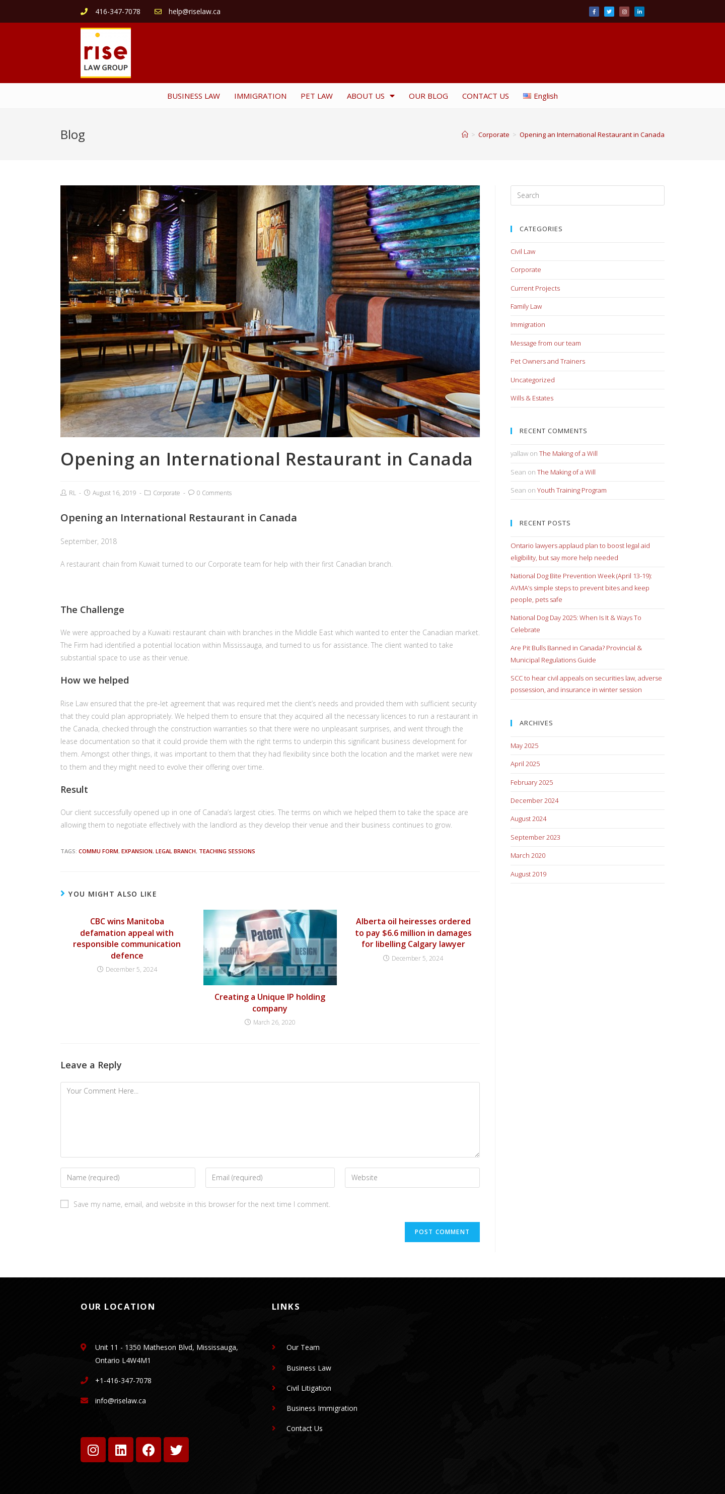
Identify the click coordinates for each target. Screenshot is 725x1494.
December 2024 (534, 800)
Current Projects (535, 288)
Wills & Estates (532, 397)
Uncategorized (533, 379)
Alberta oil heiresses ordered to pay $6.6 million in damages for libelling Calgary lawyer (413, 932)
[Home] (465, 134)
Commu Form (98, 851)
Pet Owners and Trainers (548, 361)
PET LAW (317, 96)
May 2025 (524, 745)
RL (72, 493)
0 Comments (214, 493)
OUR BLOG (428, 96)
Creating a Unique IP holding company (269, 1002)
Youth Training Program (572, 490)
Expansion (137, 851)
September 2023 (535, 837)
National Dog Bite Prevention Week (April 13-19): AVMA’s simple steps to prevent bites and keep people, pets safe (581, 587)
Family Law (526, 306)
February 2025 (532, 782)
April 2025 (525, 763)
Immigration (528, 324)
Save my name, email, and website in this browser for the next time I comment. (202, 1204)
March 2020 (528, 855)
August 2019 (528, 873)
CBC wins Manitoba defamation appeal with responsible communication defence (127, 938)
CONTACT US (485, 96)
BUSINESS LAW (193, 96)
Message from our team (546, 343)
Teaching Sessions (227, 851)
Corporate (166, 493)
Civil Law (523, 251)
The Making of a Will (568, 453)
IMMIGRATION (260, 96)
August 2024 (528, 818)
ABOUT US (371, 96)
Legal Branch (176, 851)
